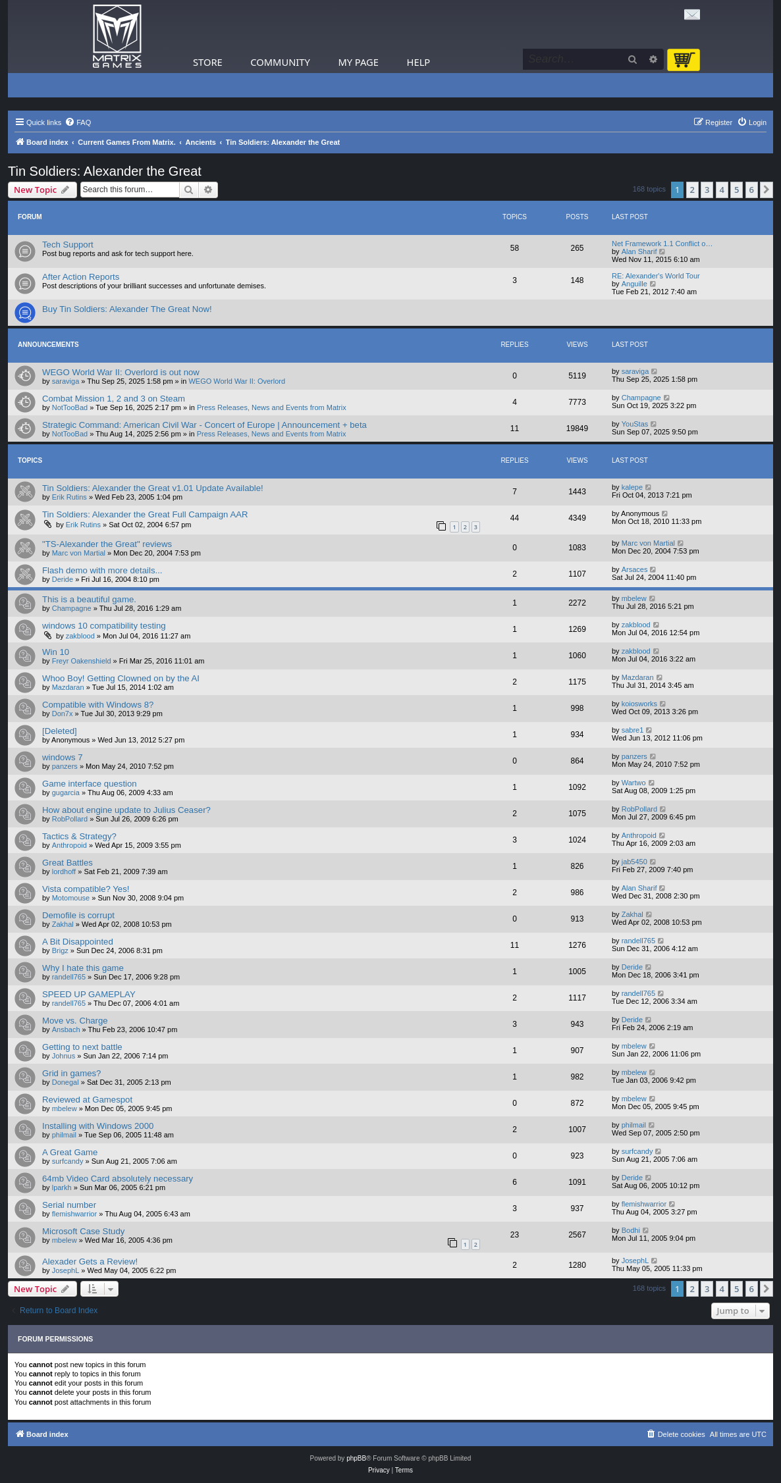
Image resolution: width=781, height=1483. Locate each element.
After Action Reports (80, 277)
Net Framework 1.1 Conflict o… (662, 243)
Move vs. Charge (75, 1021)
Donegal (65, 1082)
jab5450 (634, 862)
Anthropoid (69, 845)
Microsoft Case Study (83, 1231)
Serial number (69, 1205)
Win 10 (55, 652)
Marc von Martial (78, 553)
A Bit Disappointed (77, 942)
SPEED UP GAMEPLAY (89, 994)
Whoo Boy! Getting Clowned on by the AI (121, 678)
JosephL (66, 1270)
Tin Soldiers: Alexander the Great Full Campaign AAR (145, 514)
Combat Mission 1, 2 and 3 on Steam (113, 398)
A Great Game (69, 1152)
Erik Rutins (69, 497)
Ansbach (66, 1029)
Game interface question (89, 784)
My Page (358, 61)
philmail (64, 1135)
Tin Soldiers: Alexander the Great (105, 171)
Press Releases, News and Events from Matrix (271, 407)
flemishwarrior (74, 1214)
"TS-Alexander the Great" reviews (107, 544)
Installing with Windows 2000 (97, 1126)
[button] (766, 189)
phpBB (356, 1458)
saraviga (66, 381)
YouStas (635, 424)
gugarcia (66, 792)
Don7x (62, 713)
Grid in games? (71, 1073)
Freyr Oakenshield (81, 661)
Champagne (641, 398)
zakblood (80, 636)
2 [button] (692, 189)
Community (280, 61)
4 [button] (722, 189)
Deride (62, 579)
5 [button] (736, 189)
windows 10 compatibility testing (104, 626)
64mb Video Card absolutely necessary (117, 1179)
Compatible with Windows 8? (97, 705)
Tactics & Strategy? (79, 836)
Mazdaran (68, 687)
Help (419, 61)
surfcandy (68, 1161)
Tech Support (68, 244)
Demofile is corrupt (78, 915)
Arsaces (635, 569)
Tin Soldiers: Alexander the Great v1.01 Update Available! (152, 488)
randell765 (638, 941)
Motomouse (71, 898)
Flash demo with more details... (102, 570)
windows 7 (62, 757)
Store (208, 61)
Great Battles (67, 863)
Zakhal (63, 924)
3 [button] (707, 189)
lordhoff (64, 871)
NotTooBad (70, 407)
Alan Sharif (639, 251)
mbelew (634, 598)
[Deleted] (59, 731)
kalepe (632, 487)
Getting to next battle (82, 1047)
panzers (65, 766)
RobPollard (70, 819)
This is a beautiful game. (89, 599)
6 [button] (751, 189)
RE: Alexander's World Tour (656, 276)
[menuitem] (78, 122)
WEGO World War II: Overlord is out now (121, 372)
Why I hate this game (83, 968)
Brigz (60, 950)
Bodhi (631, 1230)
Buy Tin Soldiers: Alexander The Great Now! (127, 309)
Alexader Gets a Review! (90, 1261)
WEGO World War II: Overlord (236, 381)
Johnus (63, 1056)
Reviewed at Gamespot (87, 1100)
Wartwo (634, 783)
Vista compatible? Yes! (85, 889)
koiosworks (639, 704)
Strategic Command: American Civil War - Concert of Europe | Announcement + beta (204, 425)
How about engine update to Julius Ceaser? (126, 810)
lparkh (62, 1187)
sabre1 (633, 730)
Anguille (634, 284)
